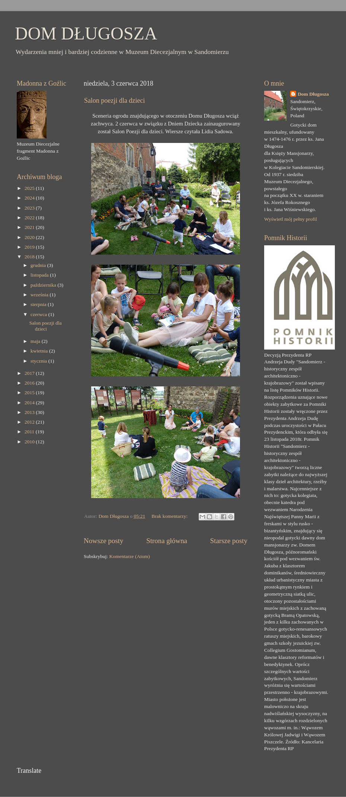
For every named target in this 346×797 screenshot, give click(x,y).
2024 (30, 198)
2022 (30, 217)
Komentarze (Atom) (129, 556)
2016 (30, 383)
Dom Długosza (313, 94)
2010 (30, 441)
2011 (30, 431)
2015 (30, 392)
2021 (30, 227)
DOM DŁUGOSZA (86, 33)
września (40, 294)
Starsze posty (228, 541)
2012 (30, 422)
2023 (30, 208)
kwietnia (40, 351)
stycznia (39, 361)
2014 (30, 402)
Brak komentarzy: (170, 516)
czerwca (39, 314)
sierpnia (39, 304)
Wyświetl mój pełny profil (290, 219)
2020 (30, 237)
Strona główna (166, 541)
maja (36, 341)
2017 (30, 373)
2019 (30, 247)
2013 (30, 412)
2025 (30, 188)
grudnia (39, 265)
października (44, 285)
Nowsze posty (104, 541)
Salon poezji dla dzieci (114, 100)
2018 (30, 256)
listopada (40, 275)
